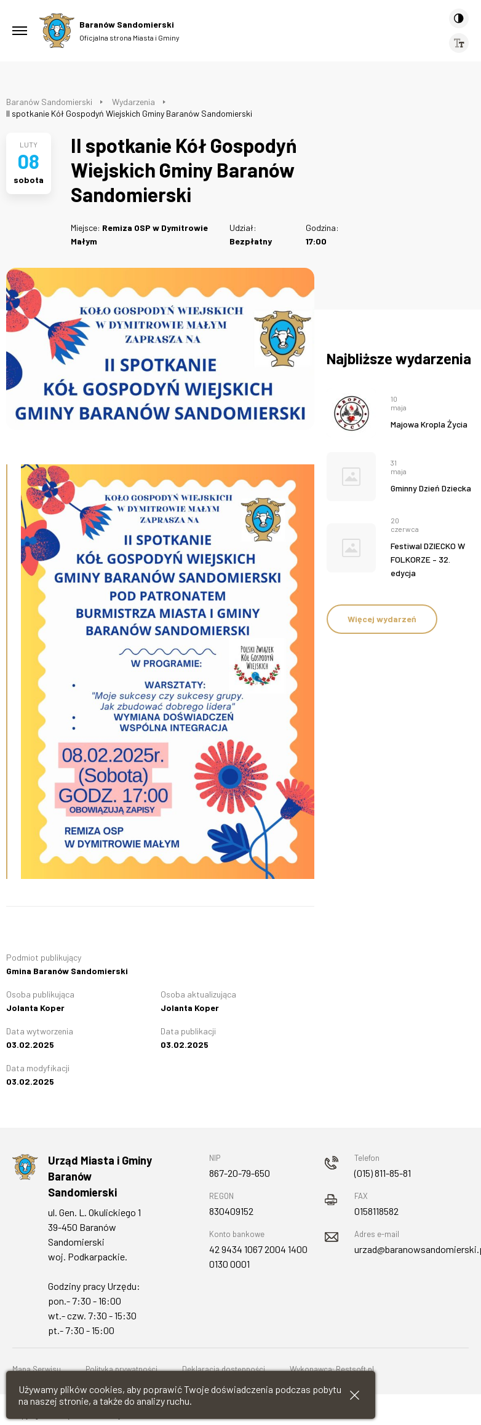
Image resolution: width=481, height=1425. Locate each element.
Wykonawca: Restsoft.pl (332, 1369)
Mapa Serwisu (36, 1369)
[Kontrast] (459, 18)
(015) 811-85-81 (382, 1173)
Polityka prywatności (121, 1369)
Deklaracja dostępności (223, 1369)
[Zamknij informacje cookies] (354, 1395)
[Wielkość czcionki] (459, 43)
